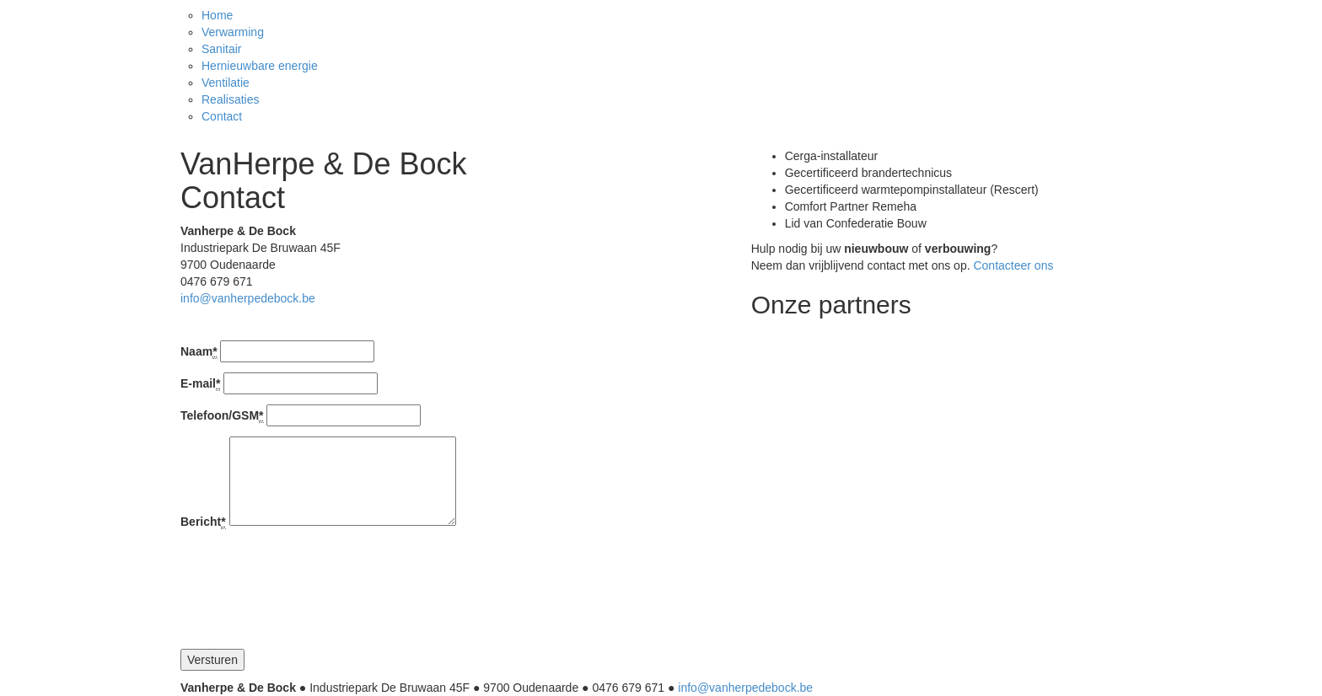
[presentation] (308, 575)
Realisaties (230, 99)
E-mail (200, 384)
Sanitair (221, 49)
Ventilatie (226, 82)
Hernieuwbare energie (260, 65)
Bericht (203, 522)
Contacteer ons (1013, 265)
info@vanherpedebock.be (247, 298)
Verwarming (233, 32)
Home (217, 15)
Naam (199, 352)
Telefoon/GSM (222, 416)
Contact (222, 116)
